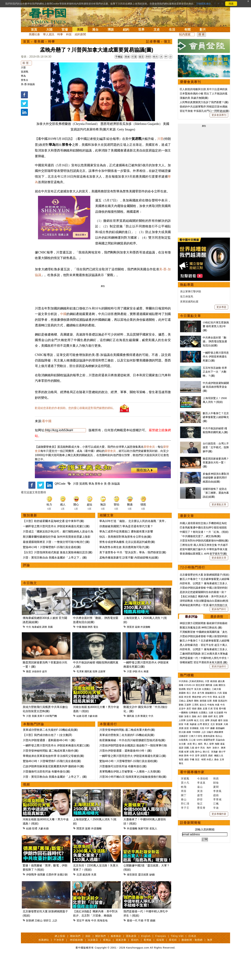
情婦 (194, 708)
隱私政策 (131, 936)
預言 (197, 759)
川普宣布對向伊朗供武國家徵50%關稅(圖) (204, 540)
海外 (209, 747)
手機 (192, 759)
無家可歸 (143, 828)
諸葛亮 (203, 755)
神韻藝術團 (76, 939)
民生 (203, 747)
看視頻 (173, 939)
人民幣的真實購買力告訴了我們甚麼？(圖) (204, 102)
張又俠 (197, 689)
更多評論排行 (219, 666)
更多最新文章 (219, 557)
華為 (23, 75)
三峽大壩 (216, 689)
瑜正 (200, 803)
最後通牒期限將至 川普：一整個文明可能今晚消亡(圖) (56, 541)
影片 (203, 29)
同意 (231, 3)
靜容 (200, 799)
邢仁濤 (185, 803)
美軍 (39, 716)
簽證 (181, 747)
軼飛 (184, 786)
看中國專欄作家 (192, 772)
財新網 (30, 920)
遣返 (222, 744)
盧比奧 (221, 681)
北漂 (79, 874)
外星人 (210, 759)
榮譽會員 (149, 446)
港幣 (207, 720)
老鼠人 (153, 828)
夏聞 (216, 786)
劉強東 (219, 724)
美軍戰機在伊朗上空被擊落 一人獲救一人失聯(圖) (130, 771)
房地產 (213, 720)
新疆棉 (182, 693)
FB (225, 712)
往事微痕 (193, 712)
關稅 (196, 700)
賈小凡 (185, 782)
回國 (186, 747)
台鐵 (215, 685)
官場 (65, 29)
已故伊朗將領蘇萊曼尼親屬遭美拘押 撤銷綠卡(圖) (53, 766)
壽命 (216, 759)
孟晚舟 (190, 700)
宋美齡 (214, 751)
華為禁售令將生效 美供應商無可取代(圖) (124, 547)
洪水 (194, 693)
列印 (148, 56)
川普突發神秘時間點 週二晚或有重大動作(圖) (50, 750)
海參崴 (193, 724)
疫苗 (181, 697)
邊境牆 (203, 700)
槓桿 (210, 716)
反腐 (205, 708)
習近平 (80, 920)
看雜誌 (107, 939)
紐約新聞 (80, 34)
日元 (202, 720)
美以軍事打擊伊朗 (190, 291)
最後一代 (132, 920)
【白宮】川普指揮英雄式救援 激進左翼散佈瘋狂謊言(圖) (57, 552)
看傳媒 (147, 939)
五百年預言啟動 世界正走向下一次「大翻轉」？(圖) (215, 371)
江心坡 (192, 740)
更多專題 (221, 307)
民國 (181, 751)
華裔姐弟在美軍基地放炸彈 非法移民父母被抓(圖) (53, 755)
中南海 (210, 704)
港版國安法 (210, 693)
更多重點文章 (219, 504)
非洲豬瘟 (194, 728)
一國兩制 (183, 712)
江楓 (216, 803)
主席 (137, 716)
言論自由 (220, 740)
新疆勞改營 (209, 740)
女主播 (182, 744)
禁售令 (24, 80)
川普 (23, 67)
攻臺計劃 (62, 874)
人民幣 (182, 720)
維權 (189, 732)
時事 (60, 34)
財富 (181, 724)
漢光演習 (200, 685)
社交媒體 (218, 712)
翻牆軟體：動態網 (192, 939)
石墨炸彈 (51, 874)
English (145, 936)
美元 (216, 716)
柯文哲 (187, 697)
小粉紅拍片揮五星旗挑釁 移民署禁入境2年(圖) (216, 326)
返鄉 (137, 627)
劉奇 (186, 755)
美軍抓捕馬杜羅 (189, 301)
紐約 (126, 29)
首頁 (34, 29)
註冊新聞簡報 (190, 822)
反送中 (182, 708)
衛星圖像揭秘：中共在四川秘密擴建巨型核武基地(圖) (132, 740)
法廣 (211, 712)
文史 (157, 29)
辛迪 (216, 807)
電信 (95, 627)
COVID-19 (189, 685)
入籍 (192, 747)
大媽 (225, 724)
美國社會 (34, 34)
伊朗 (134, 671)
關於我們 (100, 936)
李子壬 (185, 807)
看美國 (39, 41)
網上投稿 (60, 936)
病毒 (181, 685)
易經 (210, 755)
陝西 (90, 627)
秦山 (184, 799)
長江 (189, 693)
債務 (205, 716)
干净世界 (59, 939)
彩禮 (84, 716)
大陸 (49, 29)
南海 (87, 920)
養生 (181, 763)
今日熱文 (30, 583)
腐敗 (199, 708)
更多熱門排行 (219, 609)
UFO (204, 697)
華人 (195, 744)
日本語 (192, 936)
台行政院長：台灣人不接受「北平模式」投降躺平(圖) (216, 447)
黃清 (200, 791)
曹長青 (201, 807)
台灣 (199, 724)
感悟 (186, 759)
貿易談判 (223, 700)
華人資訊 (48, 34)
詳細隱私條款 (203, 3)
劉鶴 (181, 704)
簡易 (216, 778)
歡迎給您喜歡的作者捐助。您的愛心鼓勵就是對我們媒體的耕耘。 (75, 408)
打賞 (134, 56)
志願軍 (101, 671)
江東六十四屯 (195, 736)
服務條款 (116, 936)
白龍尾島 (183, 740)
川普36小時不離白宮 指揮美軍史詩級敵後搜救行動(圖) (132, 776)
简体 (127, 56)
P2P (207, 728)
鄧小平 (222, 751)
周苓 (184, 791)
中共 (28, 627)
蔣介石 (206, 751)
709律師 (196, 732)
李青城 (217, 799)
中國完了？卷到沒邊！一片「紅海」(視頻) (204, 531)
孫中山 (198, 751)
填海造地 (102, 920)
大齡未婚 (92, 716)
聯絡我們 (75, 936)
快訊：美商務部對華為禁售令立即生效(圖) (125, 536)
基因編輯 (220, 728)
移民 (200, 744)
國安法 (222, 685)
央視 (189, 744)
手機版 (119, 56)
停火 (140, 671)
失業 (93, 874)
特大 (155, 56)
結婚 (79, 716)
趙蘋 (216, 795)
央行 (199, 716)
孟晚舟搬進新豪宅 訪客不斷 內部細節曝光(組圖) (129, 557)
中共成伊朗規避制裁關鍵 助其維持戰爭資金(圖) (216, 386)
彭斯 (209, 700)
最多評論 (191, 616)
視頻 (26, 784)
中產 (186, 724)
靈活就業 (143, 874)
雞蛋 (28, 671)
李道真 (201, 782)
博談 (111, 29)
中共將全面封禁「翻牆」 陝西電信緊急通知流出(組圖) (215, 341)
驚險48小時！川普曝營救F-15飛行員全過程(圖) (52, 547)
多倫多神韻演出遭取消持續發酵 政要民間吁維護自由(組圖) (216, 477)
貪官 (189, 708)
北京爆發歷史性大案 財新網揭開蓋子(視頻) (204, 574)
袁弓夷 (200, 693)
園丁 (184, 795)
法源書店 (93, 939)
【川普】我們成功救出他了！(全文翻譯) (47, 735)
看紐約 (135, 939)
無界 (209, 939)
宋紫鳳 (185, 778)
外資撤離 (145, 627)
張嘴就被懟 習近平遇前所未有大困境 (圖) (203, 662)
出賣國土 (206, 689)
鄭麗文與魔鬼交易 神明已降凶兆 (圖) (201, 627)
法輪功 (210, 732)
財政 (225, 720)
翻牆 (84, 627)
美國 (80, 29)
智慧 (181, 759)
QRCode (60, 483)
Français (160, 936)
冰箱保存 (36, 671)
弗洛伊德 (196, 697)
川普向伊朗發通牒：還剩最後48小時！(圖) (49, 740)
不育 (146, 920)
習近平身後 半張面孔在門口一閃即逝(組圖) (204, 110)
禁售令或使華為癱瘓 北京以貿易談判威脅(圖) (127, 541)
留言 (141, 56)
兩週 (146, 671)
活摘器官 (183, 736)
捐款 (88, 936)
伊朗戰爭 (31, 874)
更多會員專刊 (219, 115)
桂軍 (186, 751)
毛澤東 (80, 671)
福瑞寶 (160, 939)
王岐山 (39, 920)
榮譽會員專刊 (190, 82)
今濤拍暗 (202, 778)
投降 (95, 671)
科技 (69, 34)
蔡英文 (206, 724)
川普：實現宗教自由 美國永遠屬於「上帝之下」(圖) (55, 557)
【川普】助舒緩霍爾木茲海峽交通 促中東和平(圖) (53, 521)
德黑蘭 (41, 874)
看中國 (46, 421)
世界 (141, 29)
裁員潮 (86, 874)
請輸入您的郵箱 (205, 829)
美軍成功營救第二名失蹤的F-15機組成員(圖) (50, 729)
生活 (172, 29)
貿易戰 (24, 71)
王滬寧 (187, 704)
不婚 (140, 920)
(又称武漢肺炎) (196, 681)
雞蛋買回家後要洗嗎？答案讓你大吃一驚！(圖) (216, 462)
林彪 (181, 755)
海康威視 (36, 627)
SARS (199, 740)
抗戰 (192, 751)
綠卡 (197, 747)
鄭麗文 (144, 716)
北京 (212, 724)
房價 (181, 728)
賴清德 (213, 681)
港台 (95, 29)
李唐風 (217, 791)
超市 (44, 671)
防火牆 (182, 732)
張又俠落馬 (186, 296)
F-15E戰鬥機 (50, 716)
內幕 (217, 704)
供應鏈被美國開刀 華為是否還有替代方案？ (126, 526)
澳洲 (223, 747)
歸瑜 (216, 782)
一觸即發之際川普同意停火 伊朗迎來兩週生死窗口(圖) (56, 526)
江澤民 (195, 704)
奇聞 (187, 29)
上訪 (54, 920)
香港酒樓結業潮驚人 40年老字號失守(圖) (203, 553)
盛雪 (200, 795)
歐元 (196, 720)
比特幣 (190, 720)
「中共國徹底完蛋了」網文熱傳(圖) (200, 536)
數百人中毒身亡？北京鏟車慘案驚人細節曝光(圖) (216, 417)
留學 (211, 744)
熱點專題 (187, 284)
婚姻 (152, 920)
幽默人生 (218, 755)
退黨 (225, 693)
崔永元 (203, 704)
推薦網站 (44, 939)
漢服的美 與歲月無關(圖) (194, 97)
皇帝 (197, 755)
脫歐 (194, 716)
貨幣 (221, 716)
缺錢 (152, 874)
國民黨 (88, 671)
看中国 (49, 15)
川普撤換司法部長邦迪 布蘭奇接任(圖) (46, 771)
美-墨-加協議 (28, 84)
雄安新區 (132, 874)
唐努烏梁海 (209, 736)
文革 (222, 759)
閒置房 (130, 627)
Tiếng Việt (177, 936)
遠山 (200, 786)
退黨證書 (121, 939)
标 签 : (26, 62)
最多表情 (216, 616)
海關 (217, 744)
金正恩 (221, 697)
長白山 (218, 736)
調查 (44, 627)
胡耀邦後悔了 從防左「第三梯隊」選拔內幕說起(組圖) (216, 492)
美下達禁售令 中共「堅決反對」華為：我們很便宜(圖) (132, 552)
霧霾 (212, 728)
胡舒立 (47, 920)
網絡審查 (218, 732)
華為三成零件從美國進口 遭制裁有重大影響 (126, 531)
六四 (219, 693)
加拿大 (187, 716)
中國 (63, 314)
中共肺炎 (183, 681)
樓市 (220, 720)
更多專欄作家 (219, 813)
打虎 (210, 708)
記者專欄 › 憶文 (158, 41)
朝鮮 (181, 716)
